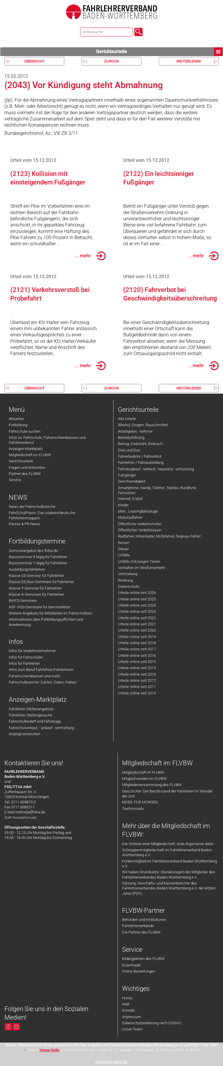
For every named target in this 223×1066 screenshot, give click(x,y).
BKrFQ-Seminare (23, 600)
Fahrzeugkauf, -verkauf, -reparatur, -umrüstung (156, 469)
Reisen (123, 542)
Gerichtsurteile (159, 51)
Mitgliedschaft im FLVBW (30, 455)
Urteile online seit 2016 (137, 655)
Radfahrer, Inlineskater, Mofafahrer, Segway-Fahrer (159, 536)
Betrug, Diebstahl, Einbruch (140, 443)
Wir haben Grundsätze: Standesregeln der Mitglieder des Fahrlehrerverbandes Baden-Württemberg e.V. (168, 874)
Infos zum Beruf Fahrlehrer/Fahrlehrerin (41, 669)
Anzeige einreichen (24, 734)
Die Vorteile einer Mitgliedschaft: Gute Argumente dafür (167, 844)
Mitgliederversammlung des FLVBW (152, 785)
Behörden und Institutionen (144, 919)
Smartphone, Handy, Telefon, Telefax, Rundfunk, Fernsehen (157, 490)
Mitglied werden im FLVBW (144, 778)
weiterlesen (188, 61)
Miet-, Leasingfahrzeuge (138, 511)
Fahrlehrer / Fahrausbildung (140, 462)
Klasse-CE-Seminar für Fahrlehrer (36, 575)
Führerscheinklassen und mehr (34, 676)
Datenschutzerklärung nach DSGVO (151, 1023)
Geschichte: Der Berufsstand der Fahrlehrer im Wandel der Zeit (167, 793)
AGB (125, 1004)
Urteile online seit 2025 (137, 599)
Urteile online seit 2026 (137, 592)
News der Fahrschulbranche (32, 506)
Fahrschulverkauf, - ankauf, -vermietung (41, 728)
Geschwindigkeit (132, 481)
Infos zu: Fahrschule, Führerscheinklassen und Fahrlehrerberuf (47, 440)
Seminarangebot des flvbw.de (33, 550)
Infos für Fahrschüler (26, 657)
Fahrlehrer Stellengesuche (30, 715)
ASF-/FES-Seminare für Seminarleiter (39, 607)
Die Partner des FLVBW (141, 932)
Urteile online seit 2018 (137, 643)
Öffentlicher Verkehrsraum (140, 530)
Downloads (131, 965)
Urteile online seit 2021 (137, 624)
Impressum (131, 1017)
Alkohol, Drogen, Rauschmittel (143, 425)
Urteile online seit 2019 (137, 636)
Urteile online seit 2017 (137, 649)
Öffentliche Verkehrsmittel (139, 524)
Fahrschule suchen (24, 431)
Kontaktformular (25, 818)
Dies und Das (129, 450)
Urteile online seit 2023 (137, 611)
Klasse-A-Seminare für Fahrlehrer (36, 594)
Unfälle (124, 555)
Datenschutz (128, 586)
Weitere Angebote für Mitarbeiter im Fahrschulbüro (50, 613)
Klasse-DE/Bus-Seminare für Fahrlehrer (41, 582)
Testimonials (133, 808)
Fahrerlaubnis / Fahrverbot (139, 456)
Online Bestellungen (138, 971)
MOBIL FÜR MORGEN (140, 802)
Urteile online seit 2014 (137, 668)
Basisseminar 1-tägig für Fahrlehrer (38, 563)
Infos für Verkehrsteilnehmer (32, 651)
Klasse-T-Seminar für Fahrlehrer (35, 588)
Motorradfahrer (130, 517)
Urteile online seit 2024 (137, 605)
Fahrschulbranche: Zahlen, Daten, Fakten (43, 682)
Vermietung (127, 574)
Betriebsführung (131, 437)
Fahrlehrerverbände (138, 926)
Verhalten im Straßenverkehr (141, 567)
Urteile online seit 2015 (137, 661)
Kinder (123, 505)
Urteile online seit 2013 (137, 674)
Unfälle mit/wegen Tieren (139, 561)
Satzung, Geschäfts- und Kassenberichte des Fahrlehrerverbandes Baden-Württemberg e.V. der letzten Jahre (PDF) (169, 888)
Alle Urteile (127, 419)
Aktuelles (16, 419)
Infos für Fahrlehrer (24, 663)
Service (15, 480)
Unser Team (132, 1029)
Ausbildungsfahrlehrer (27, 569)
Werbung (125, 580)
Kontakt (128, 1010)
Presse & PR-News (24, 524)
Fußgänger (127, 475)
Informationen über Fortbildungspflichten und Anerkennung (46, 622)
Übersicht (34, 61)
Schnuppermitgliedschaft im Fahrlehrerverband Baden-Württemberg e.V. (167, 852)
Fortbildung (18, 425)
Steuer (123, 549)
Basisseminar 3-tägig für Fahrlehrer (38, 557)
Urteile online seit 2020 (137, 630)
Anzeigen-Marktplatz (26, 448)
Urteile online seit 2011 (137, 686)
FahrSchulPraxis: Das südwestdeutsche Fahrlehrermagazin (42, 515)
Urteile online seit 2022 (137, 618)
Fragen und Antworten (27, 467)
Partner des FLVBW (25, 473)
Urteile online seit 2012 (137, 680)
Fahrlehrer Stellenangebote (31, 709)
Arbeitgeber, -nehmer (135, 431)
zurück (111, 61)
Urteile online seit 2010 (137, 693)
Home (127, 998)
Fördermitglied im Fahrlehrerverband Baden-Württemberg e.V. (169, 863)
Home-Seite (49, 1050)
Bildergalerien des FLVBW (143, 958)
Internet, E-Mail (130, 498)
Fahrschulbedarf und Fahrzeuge (35, 721)
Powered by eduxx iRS (111, 1062)
